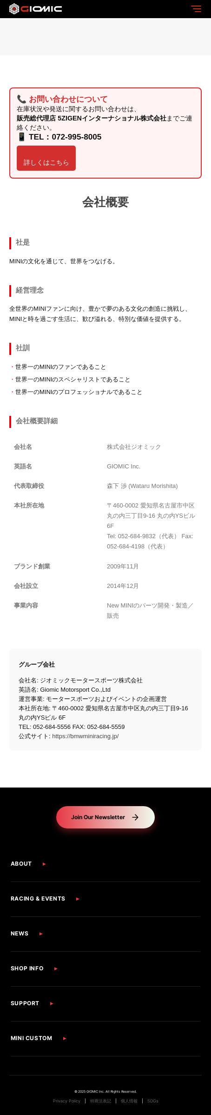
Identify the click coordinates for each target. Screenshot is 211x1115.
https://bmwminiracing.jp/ (85, 736)
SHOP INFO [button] (27, 968)
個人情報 (129, 1101)
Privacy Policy (66, 1101)
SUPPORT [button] (25, 1003)
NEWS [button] (19, 933)
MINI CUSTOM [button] (32, 1038)
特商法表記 (100, 1101)
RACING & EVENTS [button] (38, 898)
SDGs (152, 1101)
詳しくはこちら (46, 163)
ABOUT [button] (21, 863)
